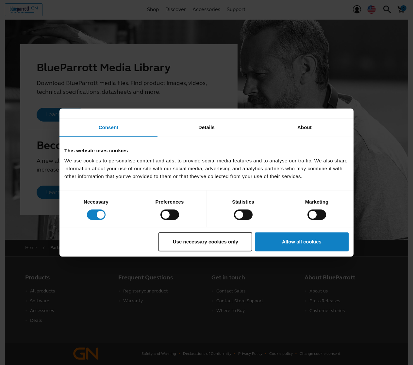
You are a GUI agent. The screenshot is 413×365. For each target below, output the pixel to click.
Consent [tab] (109, 127)
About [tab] (304, 127)
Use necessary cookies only (205, 241)
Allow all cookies (302, 241)
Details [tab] (206, 127)
